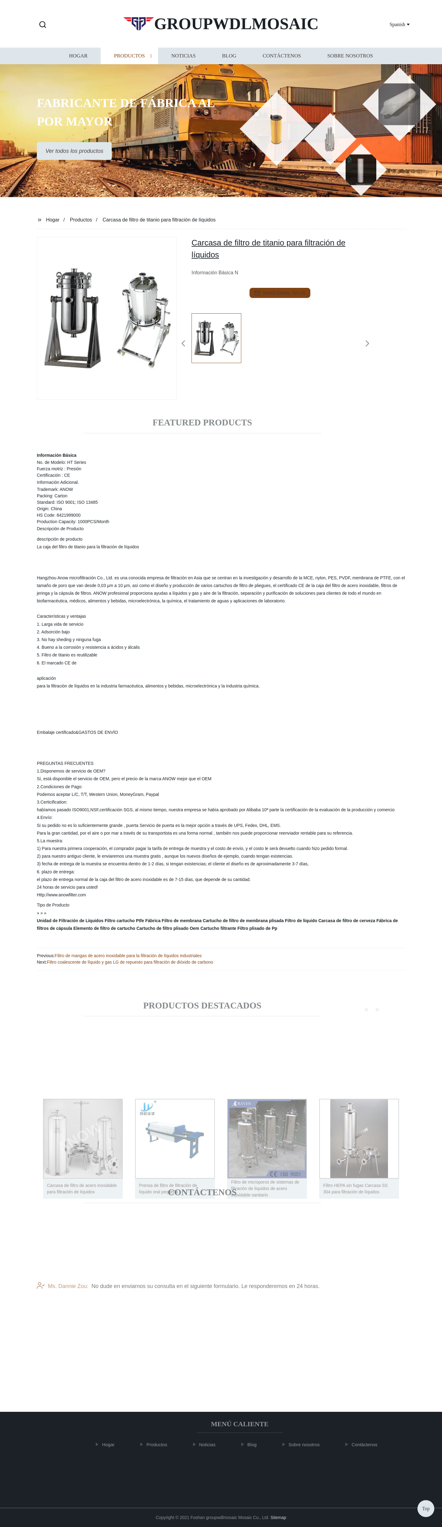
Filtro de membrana (182, 920)
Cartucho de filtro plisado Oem (167, 928)
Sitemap (278, 1517)
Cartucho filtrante (218, 928)
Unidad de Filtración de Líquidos (70, 920)
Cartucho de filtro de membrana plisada (243, 920)
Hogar (78, 61)
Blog (229, 61)
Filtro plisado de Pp (257, 928)
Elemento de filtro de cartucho (104, 928)
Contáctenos (282, 61)
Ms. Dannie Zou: (62, 1293)
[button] (42, 25)
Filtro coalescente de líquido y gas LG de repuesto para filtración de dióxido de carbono (130, 962)
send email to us (280, 293)
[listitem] (221, 341)
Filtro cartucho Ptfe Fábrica (133, 920)
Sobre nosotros (350, 61)
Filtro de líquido (301, 920)
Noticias (183, 61)
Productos (129, 61)
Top (426, 1508)
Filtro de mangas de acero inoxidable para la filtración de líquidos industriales (128, 955)
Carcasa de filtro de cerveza (346, 920)
